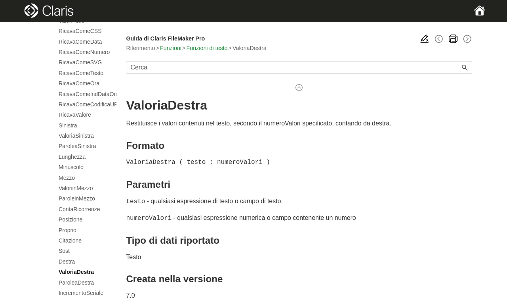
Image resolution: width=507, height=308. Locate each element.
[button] (465, 67)
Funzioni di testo (206, 48)
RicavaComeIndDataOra (84, 94)
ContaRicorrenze (79, 209)
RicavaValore (75, 115)
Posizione (70, 219)
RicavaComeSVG (80, 62)
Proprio (67, 230)
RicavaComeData (80, 41)
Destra (67, 261)
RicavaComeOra (79, 83)
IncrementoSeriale (81, 293)
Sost (64, 251)
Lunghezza (72, 157)
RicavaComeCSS (80, 31)
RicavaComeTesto (81, 73)
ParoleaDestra (76, 282)
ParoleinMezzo (77, 198)
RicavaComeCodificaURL (84, 104)
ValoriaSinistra (76, 136)
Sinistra (68, 125)
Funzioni (170, 48)
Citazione (70, 240)
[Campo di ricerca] (299, 67)
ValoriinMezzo (76, 188)
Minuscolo (71, 167)
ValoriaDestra (76, 272)
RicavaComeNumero (84, 52)
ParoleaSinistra (77, 146)
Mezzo (67, 178)
